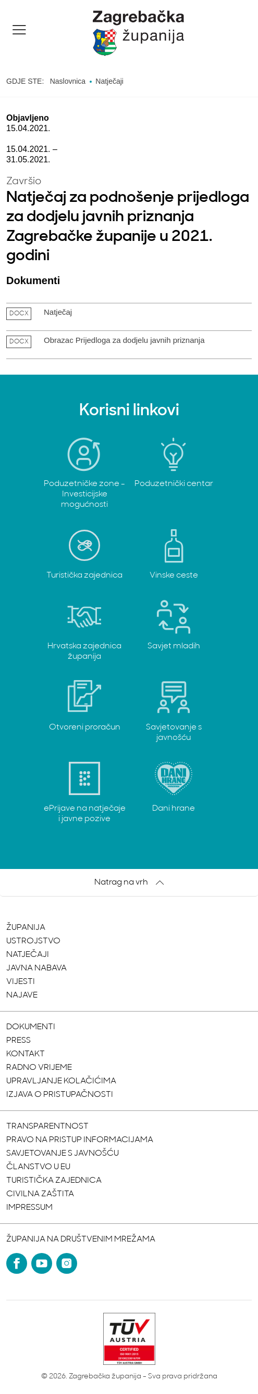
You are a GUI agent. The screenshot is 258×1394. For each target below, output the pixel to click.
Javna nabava (36, 968)
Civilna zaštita (40, 1194)
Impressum (29, 1208)
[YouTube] (41, 1263)
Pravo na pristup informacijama (79, 1140)
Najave (22, 995)
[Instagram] (66, 1263)
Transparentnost (47, 1126)
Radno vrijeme (39, 1068)
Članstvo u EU (38, 1167)
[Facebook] (16, 1263)
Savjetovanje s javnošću (62, 1153)
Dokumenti (30, 1027)
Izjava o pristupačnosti (59, 1095)
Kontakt (25, 1054)
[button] (19, 30)
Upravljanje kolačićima (61, 1081)
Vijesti (20, 982)
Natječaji (27, 955)
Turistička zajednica (54, 1180)
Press (18, 1041)
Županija (25, 928)
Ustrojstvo (33, 941)
